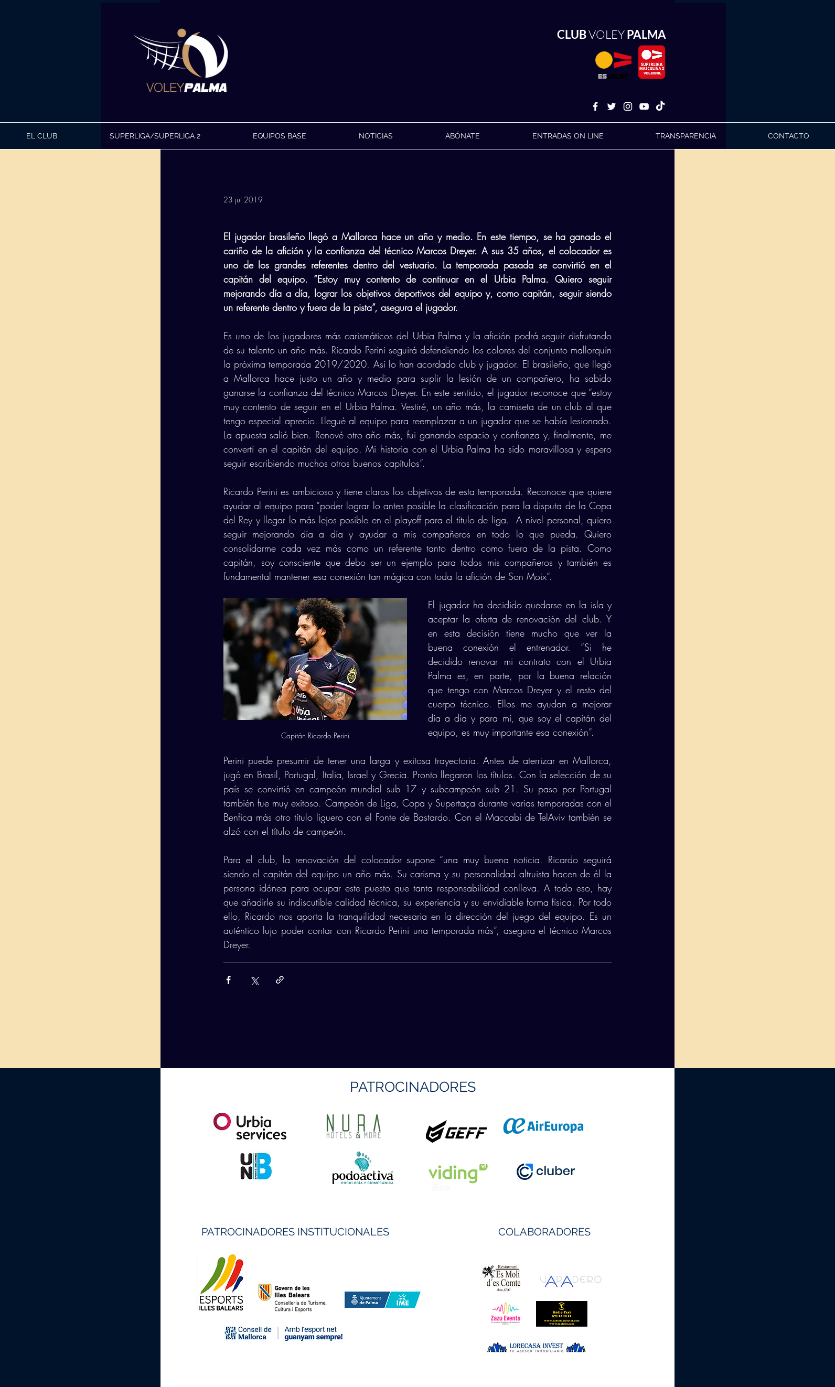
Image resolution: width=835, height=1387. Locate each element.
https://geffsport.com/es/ (380, 1171)
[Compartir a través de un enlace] (280, 980)
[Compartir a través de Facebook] (228, 980)
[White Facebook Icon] (595, 106)
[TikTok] (660, 106)
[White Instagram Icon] (628, 106)
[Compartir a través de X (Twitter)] (254, 980)
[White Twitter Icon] (611, 106)
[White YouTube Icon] (644, 106)
